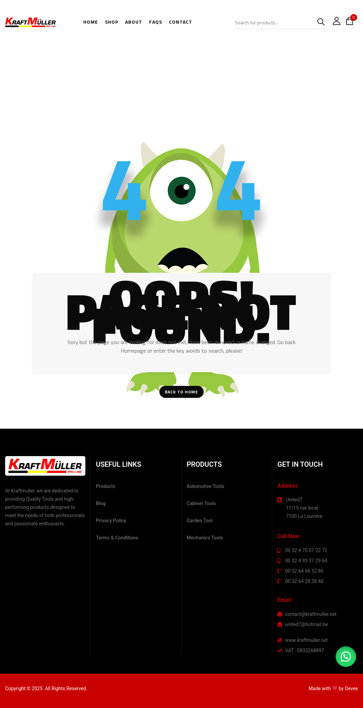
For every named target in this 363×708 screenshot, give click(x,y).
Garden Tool (200, 520)
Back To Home (181, 392)
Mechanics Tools (205, 537)
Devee (351, 688)
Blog (101, 503)
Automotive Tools (206, 486)
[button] (346, 656)
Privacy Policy (111, 520)
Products (106, 486)
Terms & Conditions (117, 537)
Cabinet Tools (201, 503)
